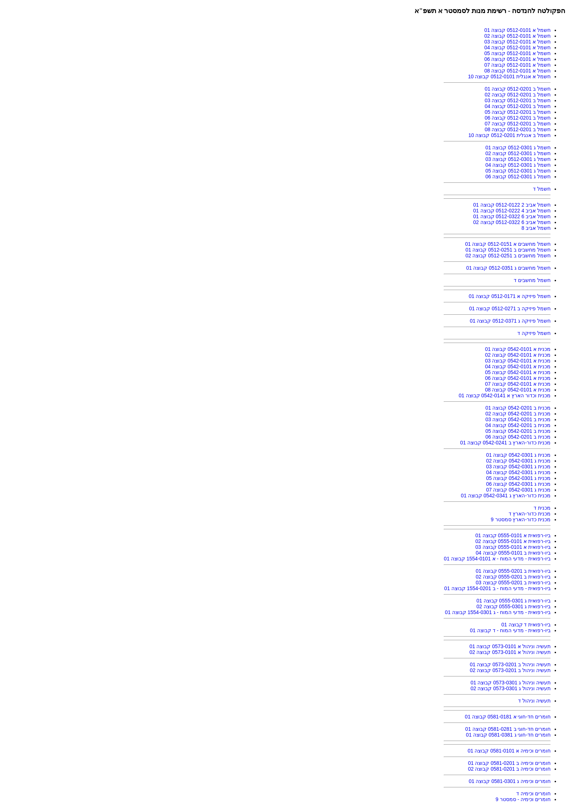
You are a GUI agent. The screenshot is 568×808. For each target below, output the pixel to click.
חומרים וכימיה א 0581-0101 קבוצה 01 (509, 751)
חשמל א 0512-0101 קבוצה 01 (517, 30)
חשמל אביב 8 (536, 228)
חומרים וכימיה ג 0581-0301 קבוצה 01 (510, 781)
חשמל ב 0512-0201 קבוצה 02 (518, 95)
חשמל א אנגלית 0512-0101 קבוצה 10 (509, 76)
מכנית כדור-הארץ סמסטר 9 (521, 519)
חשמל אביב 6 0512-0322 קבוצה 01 (512, 216)
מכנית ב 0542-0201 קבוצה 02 (518, 414)
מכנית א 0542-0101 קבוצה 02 (518, 355)
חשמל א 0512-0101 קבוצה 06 (517, 59)
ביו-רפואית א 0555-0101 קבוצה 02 (513, 541)
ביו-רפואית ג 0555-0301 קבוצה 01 (513, 601)
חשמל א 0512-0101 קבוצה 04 (517, 47)
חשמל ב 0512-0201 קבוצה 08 (518, 129)
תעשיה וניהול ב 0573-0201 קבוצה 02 (510, 670)
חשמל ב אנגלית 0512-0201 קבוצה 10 (509, 135)
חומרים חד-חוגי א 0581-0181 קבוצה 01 (508, 717)
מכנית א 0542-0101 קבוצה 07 (518, 384)
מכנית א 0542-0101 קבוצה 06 (518, 378)
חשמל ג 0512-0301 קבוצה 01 (518, 147)
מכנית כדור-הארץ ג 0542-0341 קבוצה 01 (506, 495)
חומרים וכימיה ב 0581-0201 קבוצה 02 (509, 769)
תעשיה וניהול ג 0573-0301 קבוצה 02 (511, 688)
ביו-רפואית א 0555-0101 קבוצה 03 (513, 547)
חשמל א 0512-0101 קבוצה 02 (517, 36)
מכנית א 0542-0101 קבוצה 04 (518, 366)
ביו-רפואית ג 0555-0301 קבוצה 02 (513, 606)
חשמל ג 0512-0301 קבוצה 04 (518, 165)
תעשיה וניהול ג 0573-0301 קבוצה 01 (511, 682)
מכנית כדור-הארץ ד (530, 514)
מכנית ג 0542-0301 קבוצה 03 (518, 466)
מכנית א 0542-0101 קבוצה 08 (518, 390)
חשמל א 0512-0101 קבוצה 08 (517, 71)
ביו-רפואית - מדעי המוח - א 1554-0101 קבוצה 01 (497, 559)
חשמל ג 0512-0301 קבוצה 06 (518, 176)
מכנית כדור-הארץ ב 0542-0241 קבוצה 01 (505, 443)
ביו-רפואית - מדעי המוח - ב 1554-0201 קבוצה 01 (497, 588)
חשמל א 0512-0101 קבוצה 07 (517, 65)
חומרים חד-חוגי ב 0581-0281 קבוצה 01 (508, 729)
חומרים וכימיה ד (533, 793)
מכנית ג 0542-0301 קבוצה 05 (518, 478)
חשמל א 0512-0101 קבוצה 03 (517, 42)
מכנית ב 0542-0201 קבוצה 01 (518, 408)
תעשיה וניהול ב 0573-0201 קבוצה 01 (510, 664)
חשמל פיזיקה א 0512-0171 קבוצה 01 (510, 296)
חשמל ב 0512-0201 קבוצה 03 (518, 100)
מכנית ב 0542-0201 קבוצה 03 (518, 419)
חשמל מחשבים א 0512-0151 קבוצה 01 (508, 244)
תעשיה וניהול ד (534, 701)
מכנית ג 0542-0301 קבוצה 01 (518, 455)
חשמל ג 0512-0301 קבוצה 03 (518, 159)
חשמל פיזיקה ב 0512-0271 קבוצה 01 (510, 308)
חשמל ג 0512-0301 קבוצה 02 (518, 153)
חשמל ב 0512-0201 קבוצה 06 (518, 118)
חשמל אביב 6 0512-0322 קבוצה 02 (512, 222)
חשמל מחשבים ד (532, 280)
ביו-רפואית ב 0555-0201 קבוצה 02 (513, 577)
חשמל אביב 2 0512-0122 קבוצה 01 (512, 205)
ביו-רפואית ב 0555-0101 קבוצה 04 (513, 553)
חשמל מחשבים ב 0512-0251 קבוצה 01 (508, 250)
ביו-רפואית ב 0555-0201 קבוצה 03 (513, 582)
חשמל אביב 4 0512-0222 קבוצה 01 (512, 211)
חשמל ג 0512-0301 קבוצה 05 (518, 171)
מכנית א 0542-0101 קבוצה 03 (518, 361)
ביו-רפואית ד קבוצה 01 (526, 624)
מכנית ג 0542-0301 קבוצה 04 (518, 472)
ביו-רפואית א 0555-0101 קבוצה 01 (513, 535)
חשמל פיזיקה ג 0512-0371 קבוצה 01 (510, 321)
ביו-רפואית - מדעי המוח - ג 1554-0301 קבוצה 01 (498, 612)
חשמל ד (542, 189)
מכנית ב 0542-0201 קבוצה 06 (518, 437)
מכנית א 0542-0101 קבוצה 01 (518, 349)
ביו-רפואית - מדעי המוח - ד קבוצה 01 (510, 630)
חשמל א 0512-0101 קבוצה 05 (517, 53)
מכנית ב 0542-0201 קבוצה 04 (518, 425)
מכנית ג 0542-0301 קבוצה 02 (518, 461)
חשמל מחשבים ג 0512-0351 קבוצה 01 (508, 268)
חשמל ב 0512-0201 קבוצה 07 (518, 124)
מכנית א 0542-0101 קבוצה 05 (518, 372)
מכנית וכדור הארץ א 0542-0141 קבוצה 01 (505, 395)
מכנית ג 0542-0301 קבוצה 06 (518, 484)
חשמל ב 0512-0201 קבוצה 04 (518, 106)
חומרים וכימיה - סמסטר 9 (523, 799)
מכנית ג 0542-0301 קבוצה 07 (518, 490)
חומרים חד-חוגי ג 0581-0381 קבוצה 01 (508, 735)
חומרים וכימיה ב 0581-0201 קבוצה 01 (509, 763)
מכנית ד (542, 508)
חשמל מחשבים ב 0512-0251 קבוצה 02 (508, 255)
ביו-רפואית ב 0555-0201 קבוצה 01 (513, 571)
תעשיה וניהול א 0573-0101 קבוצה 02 (510, 652)
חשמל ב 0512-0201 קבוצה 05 (518, 112)
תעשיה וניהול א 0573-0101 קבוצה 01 (510, 646)
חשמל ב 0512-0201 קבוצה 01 (518, 89)
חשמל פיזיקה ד (534, 333)
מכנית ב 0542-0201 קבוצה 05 (518, 431)
